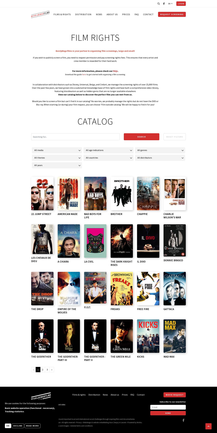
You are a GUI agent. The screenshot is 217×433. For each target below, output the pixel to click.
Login (181, 3)
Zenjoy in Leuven (119, 422)
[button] (208, 426)
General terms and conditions (81, 426)
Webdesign (87, 422)
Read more (32, 425)
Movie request (175, 395)
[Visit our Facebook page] (164, 4)
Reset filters (174, 137)
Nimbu (139, 422)
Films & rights (62, 14)
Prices (126, 14)
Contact (148, 14)
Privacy (79, 422)
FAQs (115, 71)
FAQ (137, 14)
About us (112, 14)
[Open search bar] (159, 4)
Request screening (172, 14)
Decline (17, 425)
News (99, 14)
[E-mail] (168, 407)
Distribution (83, 14)
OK (8, 425)
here (84, 74)
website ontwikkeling (101, 422)
